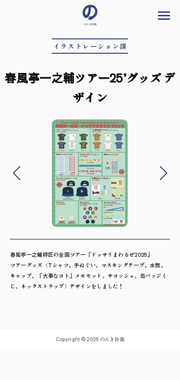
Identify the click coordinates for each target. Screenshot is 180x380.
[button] (16, 173)
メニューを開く (164, 16)
